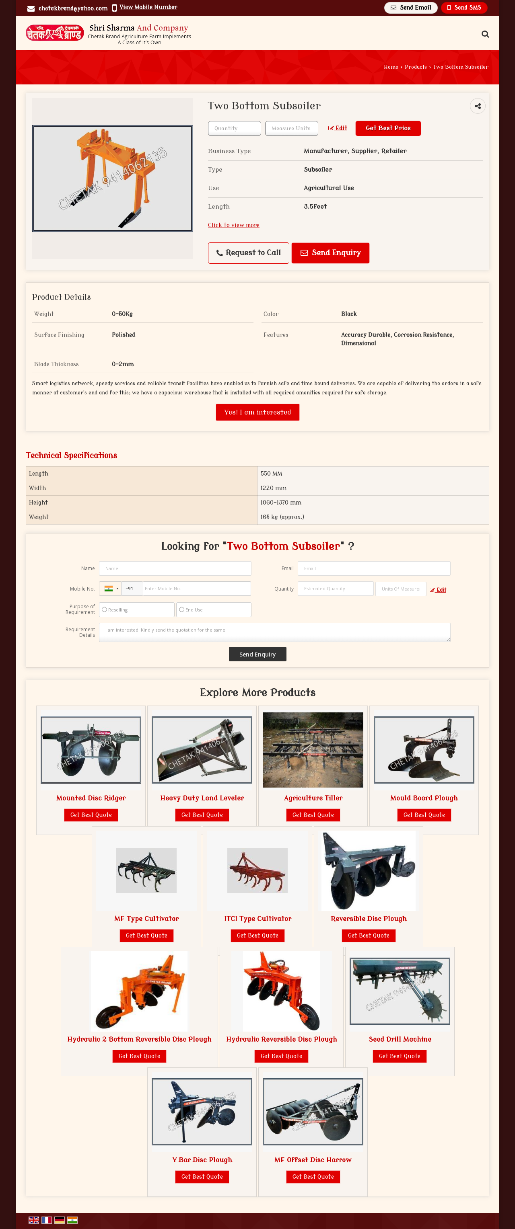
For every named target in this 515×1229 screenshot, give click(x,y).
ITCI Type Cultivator (257, 919)
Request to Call (248, 253)
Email (288, 568)
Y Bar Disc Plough (202, 1160)
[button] (148, 7)
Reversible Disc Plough (369, 919)
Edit (337, 128)
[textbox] (291, 128)
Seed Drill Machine (400, 1039)
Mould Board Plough (424, 798)
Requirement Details (80, 632)
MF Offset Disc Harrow (313, 1160)
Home (391, 67)
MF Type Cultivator (146, 919)
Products (416, 67)
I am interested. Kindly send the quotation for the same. (275, 632)
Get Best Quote (91, 815)
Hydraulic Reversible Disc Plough (281, 1039)
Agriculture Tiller (313, 798)
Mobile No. (82, 588)
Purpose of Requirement (80, 609)
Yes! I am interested (257, 412)
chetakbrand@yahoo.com (73, 9)
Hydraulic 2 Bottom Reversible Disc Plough (139, 1039)
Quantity (284, 588)
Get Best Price (388, 128)
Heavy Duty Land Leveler (202, 798)
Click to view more (234, 225)
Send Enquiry (331, 253)
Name (88, 568)
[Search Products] (484, 34)
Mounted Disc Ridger (91, 798)
